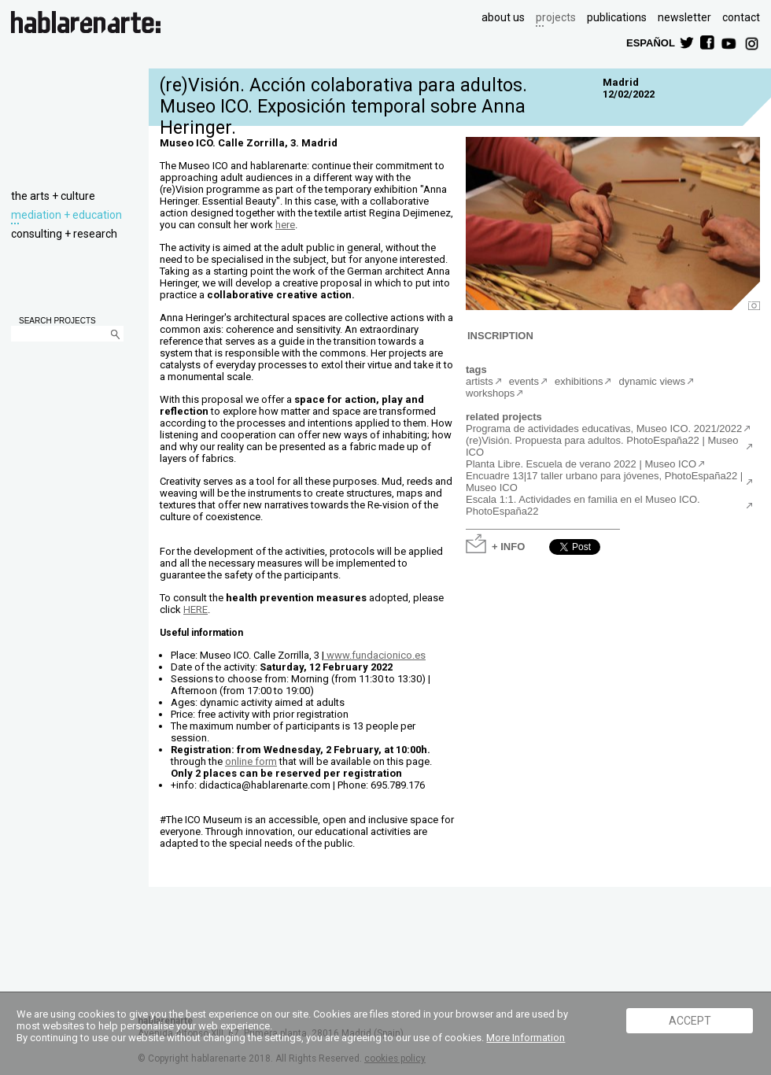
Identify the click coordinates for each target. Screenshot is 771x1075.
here (285, 225)
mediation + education (66, 215)
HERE (195, 609)
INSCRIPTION (500, 335)
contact (741, 17)
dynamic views (651, 381)
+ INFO (508, 546)
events (524, 381)
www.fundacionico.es (375, 655)
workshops (490, 393)
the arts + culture (53, 196)
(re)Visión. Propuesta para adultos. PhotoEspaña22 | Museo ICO (602, 446)
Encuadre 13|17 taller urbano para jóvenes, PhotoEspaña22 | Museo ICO (604, 481)
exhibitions (579, 381)
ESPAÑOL (649, 42)
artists (479, 381)
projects (556, 17)
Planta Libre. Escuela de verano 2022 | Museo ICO (581, 464)
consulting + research (64, 233)
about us (503, 17)
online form (251, 761)
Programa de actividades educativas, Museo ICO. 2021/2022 (604, 428)
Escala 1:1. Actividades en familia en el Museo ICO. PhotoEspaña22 (583, 505)
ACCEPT (690, 1020)
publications (617, 17)
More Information (525, 1038)
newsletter (684, 17)
